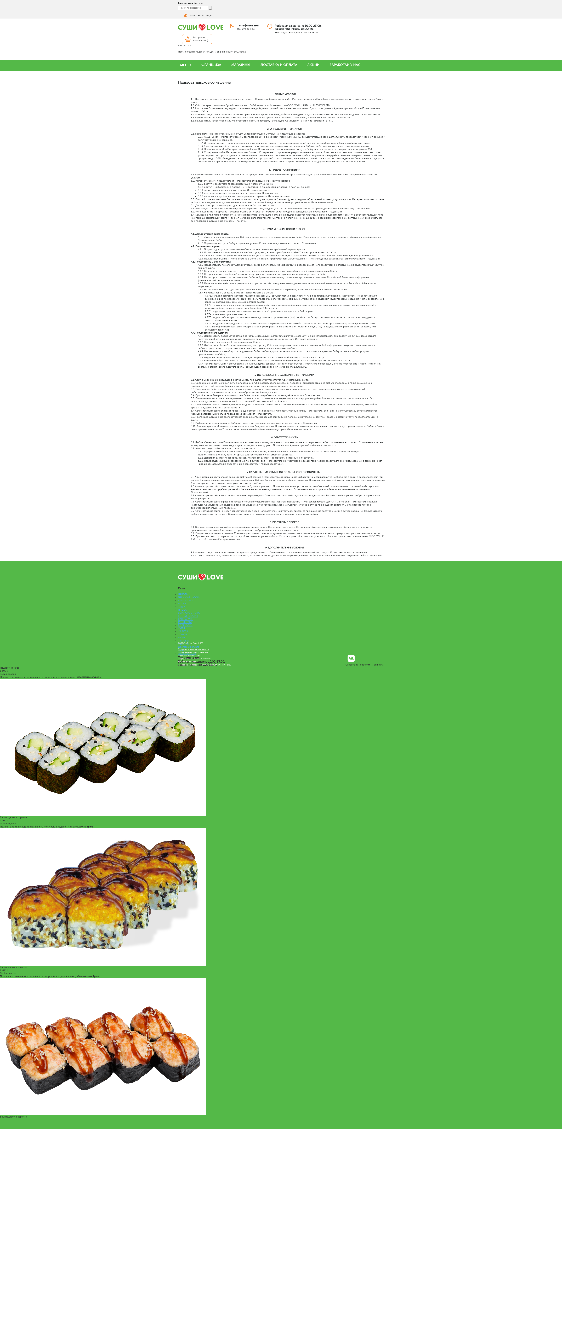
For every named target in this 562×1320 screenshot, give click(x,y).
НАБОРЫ (183, 594)
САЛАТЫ (183, 631)
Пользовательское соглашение (193, 652)
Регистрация (205, 15)
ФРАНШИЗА (211, 65)
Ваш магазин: (186, 3)
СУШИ (181, 606)
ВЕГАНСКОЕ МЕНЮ (189, 613)
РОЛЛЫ (182, 603)
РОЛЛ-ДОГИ (185, 625)
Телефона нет (248, 25)
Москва (198, 3)
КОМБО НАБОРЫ (188, 616)
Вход (192, 15)
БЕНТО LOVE (185, 600)
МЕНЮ (185, 65)
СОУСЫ (182, 634)
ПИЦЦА (182, 610)
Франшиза (183, 640)
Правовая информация (189, 655)
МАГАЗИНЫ (240, 65)
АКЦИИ (313, 65)
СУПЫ (181, 628)
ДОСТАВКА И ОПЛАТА (278, 65)
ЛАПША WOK (185, 619)
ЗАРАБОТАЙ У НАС (345, 65)
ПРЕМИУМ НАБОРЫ (189, 597)
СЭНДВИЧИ (185, 622)
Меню (181, 637)
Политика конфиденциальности (193, 649)
